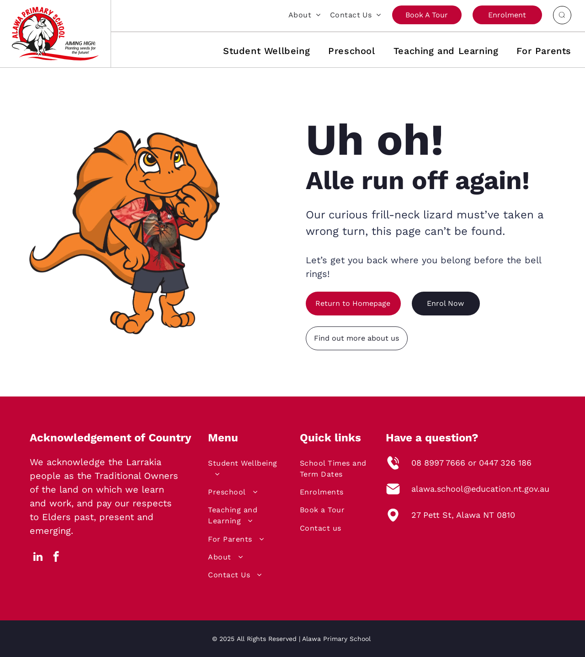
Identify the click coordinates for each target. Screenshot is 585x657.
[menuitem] (300, 14)
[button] (257, 50)
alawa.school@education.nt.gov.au (480, 489)
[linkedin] (38, 557)
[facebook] (56, 557)
